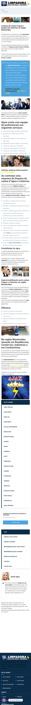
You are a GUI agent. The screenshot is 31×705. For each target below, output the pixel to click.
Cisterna (19, 696)
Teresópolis (8, 500)
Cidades (6, 471)
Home (2, 10)
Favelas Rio (7, 432)
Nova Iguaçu (8, 495)
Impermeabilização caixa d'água (14, 546)
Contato (6, 11)
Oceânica (7, 451)
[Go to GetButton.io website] (4, 703)
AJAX (5, 532)
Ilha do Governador (10, 427)
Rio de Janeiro (8, 402)
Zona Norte (7, 412)
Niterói (6, 441)
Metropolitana (9, 436)
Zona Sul (7, 417)
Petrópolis (7, 476)
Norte (6, 446)
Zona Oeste (7, 422)
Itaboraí (6, 481)
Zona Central (8, 407)
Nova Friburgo (8, 505)
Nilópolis (7, 486)
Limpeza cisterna (9, 542)
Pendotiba (7, 461)
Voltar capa (8, 566)
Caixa (4, 696)
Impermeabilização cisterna (13, 551)
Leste (5, 456)
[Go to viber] (4, 700)
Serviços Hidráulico (10, 556)
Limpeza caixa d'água (10, 537)
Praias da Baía (8, 466)
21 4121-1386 (7, 172)
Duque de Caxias (9, 491)
